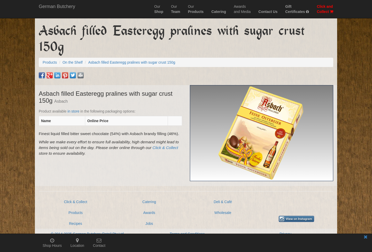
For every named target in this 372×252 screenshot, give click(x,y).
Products (75, 213)
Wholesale (222, 213)
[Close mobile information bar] (365, 238)
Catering (149, 202)
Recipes (75, 223)
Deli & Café (223, 202)
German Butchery (57, 6)
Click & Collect (165, 147)
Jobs (149, 223)
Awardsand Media (242, 9)
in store (73, 111)
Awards (149, 213)
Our (158, 9)
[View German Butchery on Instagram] (296, 219)
